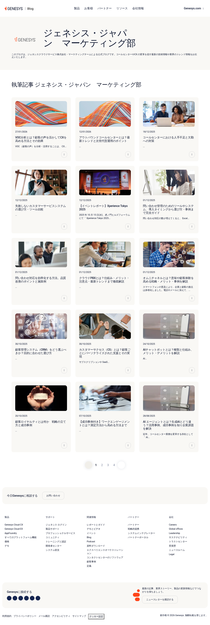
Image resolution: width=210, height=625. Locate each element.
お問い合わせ (53, 495)
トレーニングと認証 (56, 541)
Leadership (174, 533)
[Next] (121, 465)
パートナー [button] (105, 8)
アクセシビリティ (61, 616)
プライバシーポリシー (25, 616)
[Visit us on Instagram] (15, 598)
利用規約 (6, 616)
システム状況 (52, 550)
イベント (91, 533)
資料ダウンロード (96, 545)
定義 (89, 566)
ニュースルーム (177, 550)
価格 (7, 541)
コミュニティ (52, 537)
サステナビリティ (178, 537)
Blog (89, 537)
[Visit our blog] (38, 598)
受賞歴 (172, 545)
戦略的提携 (133, 529)
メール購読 (44, 616)
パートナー (133, 524)
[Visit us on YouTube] (32, 598)
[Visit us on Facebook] (26, 598)
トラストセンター (178, 541)
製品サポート (52, 529)
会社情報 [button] (138, 8)
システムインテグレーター (141, 533)
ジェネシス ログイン (56, 524)
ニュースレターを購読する (160, 599)
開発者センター (54, 545)
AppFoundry (11, 533)
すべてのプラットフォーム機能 (20, 537)
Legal (171, 554)
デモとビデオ (93, 529)
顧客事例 (91, 561)
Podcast (91, 541)
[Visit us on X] (20, 598)
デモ (7, 545)
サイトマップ (79, 616)
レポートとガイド (96, 524)
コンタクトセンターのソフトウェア (105, 557)
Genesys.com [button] (193, 8)
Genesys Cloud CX (14, 524)
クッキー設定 (96, 616)
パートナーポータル (138, 537)
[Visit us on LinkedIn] (9, 598)
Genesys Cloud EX (14, 529)
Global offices (176, 529)
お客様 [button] (88, 8)
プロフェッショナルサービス (60, 533)
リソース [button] (122, 8)
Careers (173, 524)
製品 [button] (77, 8)
